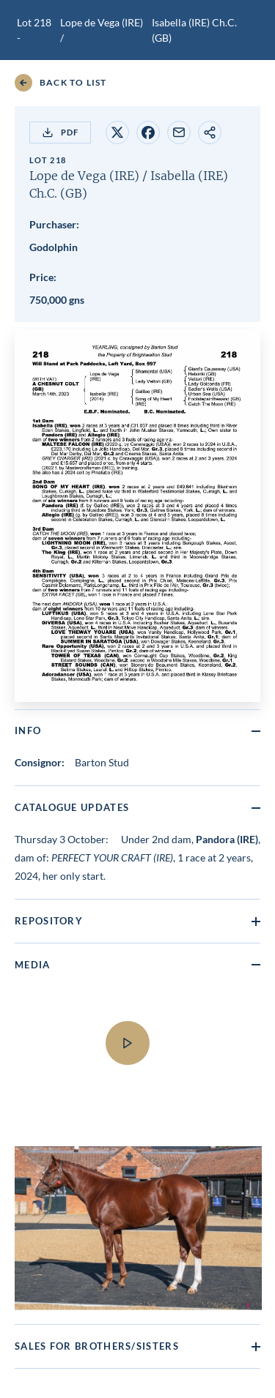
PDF (60, 132)
